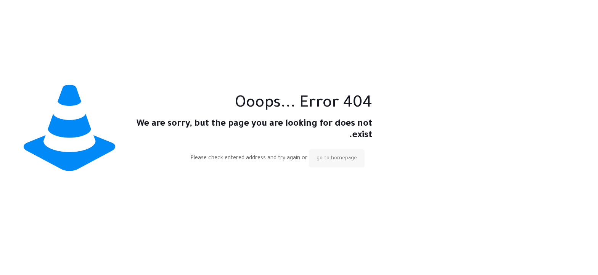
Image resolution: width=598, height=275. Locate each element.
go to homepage (337, 158)
